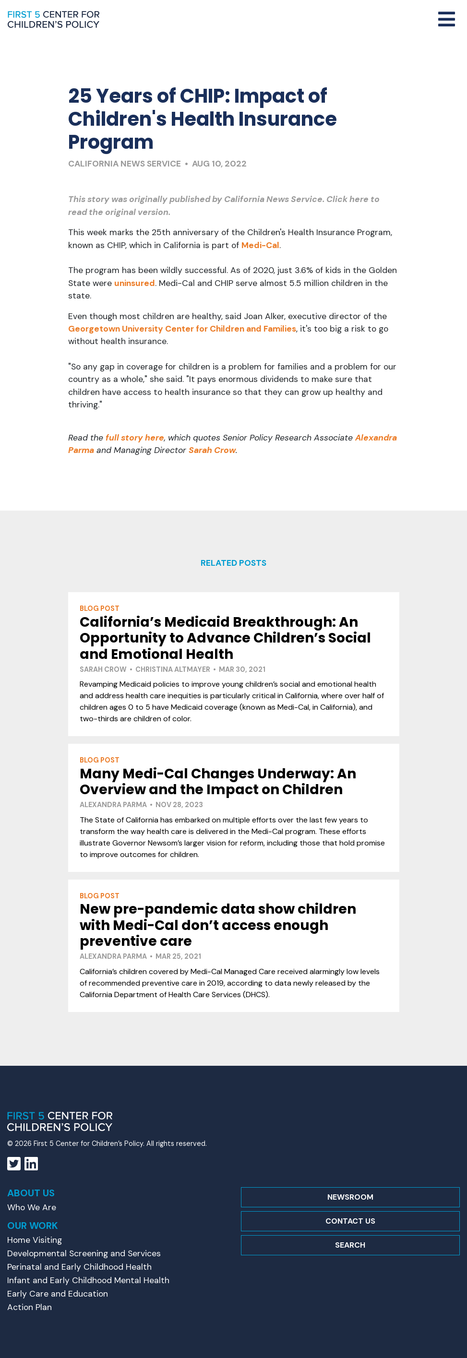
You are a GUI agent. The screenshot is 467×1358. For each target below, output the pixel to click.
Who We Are (31, 1207)
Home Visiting (34, 1240)
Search (350, 1245)
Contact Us (350, 1221)
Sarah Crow (212, 450)
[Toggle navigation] (446, 19)
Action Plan (29, 1307)
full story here (135, 437)
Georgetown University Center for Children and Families (182, 328)
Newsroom (350, 1197)
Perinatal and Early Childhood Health (79, 1267)
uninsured (134, 283)
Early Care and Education (57, 1293)
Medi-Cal (260, 245)
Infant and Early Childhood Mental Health (88, 1280)
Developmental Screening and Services (84, 1253)
